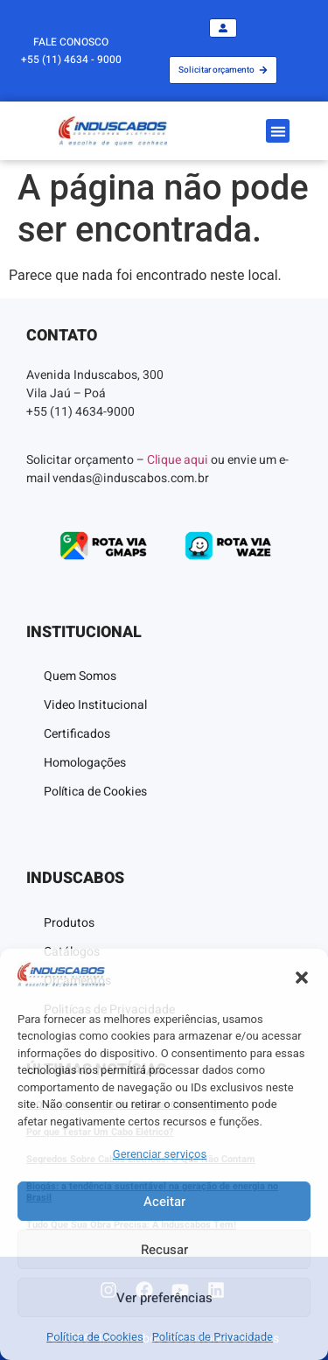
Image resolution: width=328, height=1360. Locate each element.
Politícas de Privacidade (212, 1336)
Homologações (85, 763)
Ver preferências (164, 1297)
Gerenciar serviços (159, 1153)
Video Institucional (95, 705)
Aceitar (164, 1201)
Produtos (69, 923)
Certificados (77, 734)
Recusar (164, 1249)
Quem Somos (80, 676)
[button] (302, 977)
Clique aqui (177, 460)
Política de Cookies (94, 1336)
